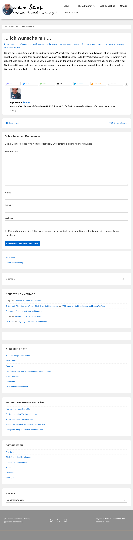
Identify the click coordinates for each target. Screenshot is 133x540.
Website (9, 218)
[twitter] (58, 520)
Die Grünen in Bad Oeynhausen (18, 457)
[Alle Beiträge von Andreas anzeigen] (9, 44)
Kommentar (11, 151)
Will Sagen (10, 478)
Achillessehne (107, 6)
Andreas (27, 102)
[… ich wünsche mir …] (42, 44)
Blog (68, 6)
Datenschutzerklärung (14, 262)
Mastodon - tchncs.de (13, 519)
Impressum (10, 257)
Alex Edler (10, 452)
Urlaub (123, 6)
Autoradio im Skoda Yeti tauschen (28, 301)
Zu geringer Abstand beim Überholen (32, 321)
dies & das (71, 12)
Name (8, 192)
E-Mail (8, 205)
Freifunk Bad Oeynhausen (16, 462)
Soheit (8, 467)
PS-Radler (10, 321)
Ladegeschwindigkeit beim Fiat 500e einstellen (24, 430)
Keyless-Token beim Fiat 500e (18, 409)
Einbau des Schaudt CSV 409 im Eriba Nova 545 (25, 424)
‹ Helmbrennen (12, 123)
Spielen (120, 44)
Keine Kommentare (92, 44)
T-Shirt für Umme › (118, 123)
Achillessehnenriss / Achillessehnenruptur (22, 414)
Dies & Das (74, 44)
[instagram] (65, 520)
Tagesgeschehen (12, 47)
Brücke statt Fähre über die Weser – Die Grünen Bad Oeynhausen (32, 306)
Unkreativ (9, 473)
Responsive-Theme (102, 522)
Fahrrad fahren (86, 6)
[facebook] (51, 520)
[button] (13, 83)
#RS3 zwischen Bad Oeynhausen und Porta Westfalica (83, 306)
